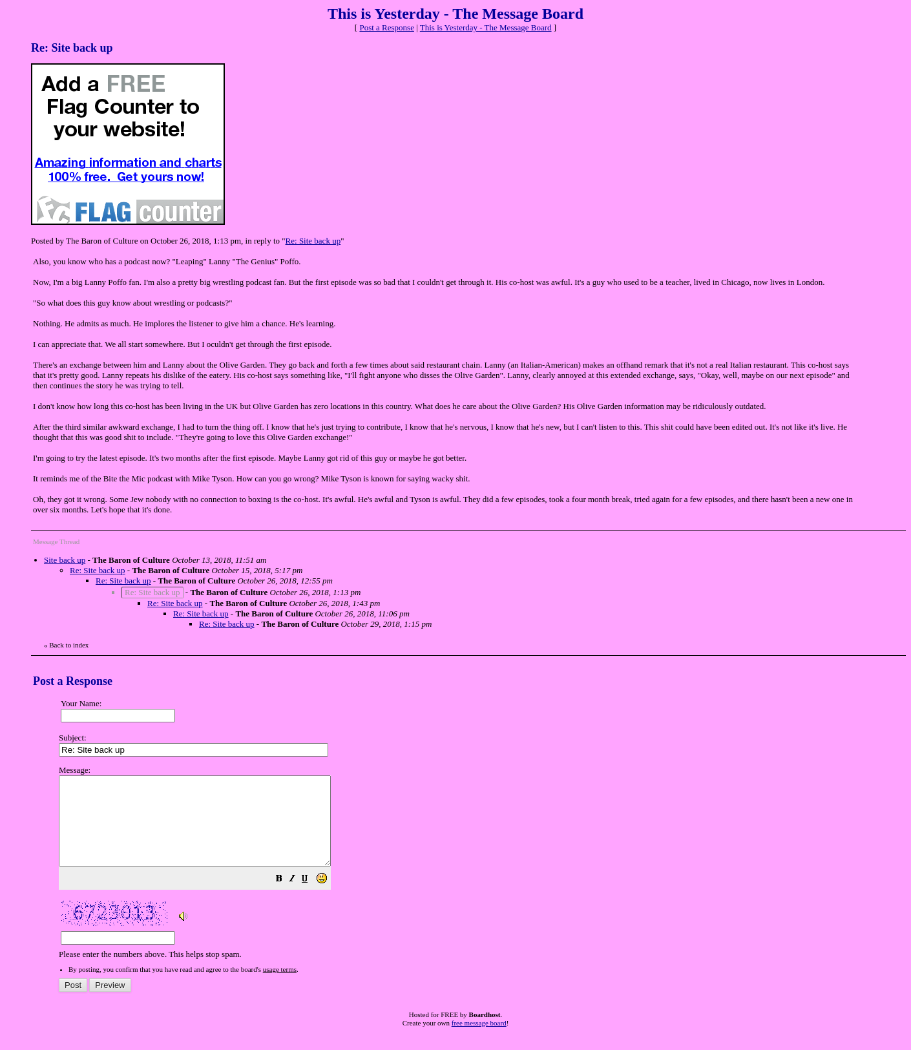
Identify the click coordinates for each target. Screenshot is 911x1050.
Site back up (64, 560)
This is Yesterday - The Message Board (486, 27)
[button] (311, 898)
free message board (479, 1040)
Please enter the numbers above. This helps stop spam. (477, 871)
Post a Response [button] (386, 27)
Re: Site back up (313, 241)
